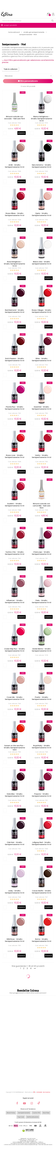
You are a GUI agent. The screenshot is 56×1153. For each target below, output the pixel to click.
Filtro (28, 81)
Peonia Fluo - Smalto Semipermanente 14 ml (14, 408)
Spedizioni (28, 1032)
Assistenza (28, 1039)
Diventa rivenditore (28, 1059)
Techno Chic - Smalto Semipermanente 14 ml (14, 553)
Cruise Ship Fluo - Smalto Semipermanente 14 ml (14, 650)
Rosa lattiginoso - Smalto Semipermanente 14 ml (14, 264)
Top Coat (21, 1117)
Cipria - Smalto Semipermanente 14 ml (41, 214)
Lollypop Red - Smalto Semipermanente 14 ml (41, 843)
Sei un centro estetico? (28, 1062)
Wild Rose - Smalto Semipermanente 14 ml (14, 940)
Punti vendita (28, 1057)
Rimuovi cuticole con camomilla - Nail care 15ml (41, 506)
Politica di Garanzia (28, 1075)
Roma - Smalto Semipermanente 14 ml (41, 940)
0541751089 (33, 1008)
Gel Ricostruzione (32, 1117)
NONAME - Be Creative (43, 1092)
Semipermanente (24, 1113)
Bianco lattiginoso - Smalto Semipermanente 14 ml (41, 118)
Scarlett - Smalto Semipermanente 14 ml (14, 505)
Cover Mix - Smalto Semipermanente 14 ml (14, 698)
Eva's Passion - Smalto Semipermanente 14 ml (14, 359)
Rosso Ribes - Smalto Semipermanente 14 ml (14, 214)
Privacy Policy (28, 1079)
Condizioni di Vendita (28, 1070)
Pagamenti (28, 1036)
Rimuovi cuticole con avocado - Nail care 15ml (14, 117)
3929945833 (35, 1014)
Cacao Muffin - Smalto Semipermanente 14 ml (41, 892)
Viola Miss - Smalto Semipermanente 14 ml (14, 795)
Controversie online (28, 1077)
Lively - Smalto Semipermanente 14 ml (14, 892)
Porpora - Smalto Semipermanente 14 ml (41, 795)
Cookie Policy (28, 1082)
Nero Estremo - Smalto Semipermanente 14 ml (41, 166)
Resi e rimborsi (28, 1034)
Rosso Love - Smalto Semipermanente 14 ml (14, 456)
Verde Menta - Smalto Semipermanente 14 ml (41, 650)
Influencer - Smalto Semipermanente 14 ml (14, 601)
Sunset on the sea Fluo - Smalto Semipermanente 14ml (14, 747)
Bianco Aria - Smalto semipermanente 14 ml (41, 263)
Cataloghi (28, 1054)
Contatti (28, 1050)
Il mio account (28, 1025)
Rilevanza (29, 76)
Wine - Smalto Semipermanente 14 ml (41, 359)
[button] (10, 69)
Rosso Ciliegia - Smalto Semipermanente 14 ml (41, 311)
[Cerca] (28, 20)
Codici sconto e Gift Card (28, 1084)
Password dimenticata (28, 1029)
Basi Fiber (46, 1113)
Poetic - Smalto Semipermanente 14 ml (41, 698)
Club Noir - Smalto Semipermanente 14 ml (14, 843)
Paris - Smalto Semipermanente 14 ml (41, 601)
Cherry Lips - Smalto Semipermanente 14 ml (41, 553)
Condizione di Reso (28, 1072)
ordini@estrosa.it (30, 1016)
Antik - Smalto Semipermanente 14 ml (14, 166)
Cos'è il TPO (36, 1113)
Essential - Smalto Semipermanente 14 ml (41, 408)
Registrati (28, 1027)
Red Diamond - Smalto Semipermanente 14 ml (14, 311)
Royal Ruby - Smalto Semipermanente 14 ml (41, 746)
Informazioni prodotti (28, 1052)
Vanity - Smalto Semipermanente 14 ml (41, 456)
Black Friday (11, 1113)
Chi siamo (28, 1047)
